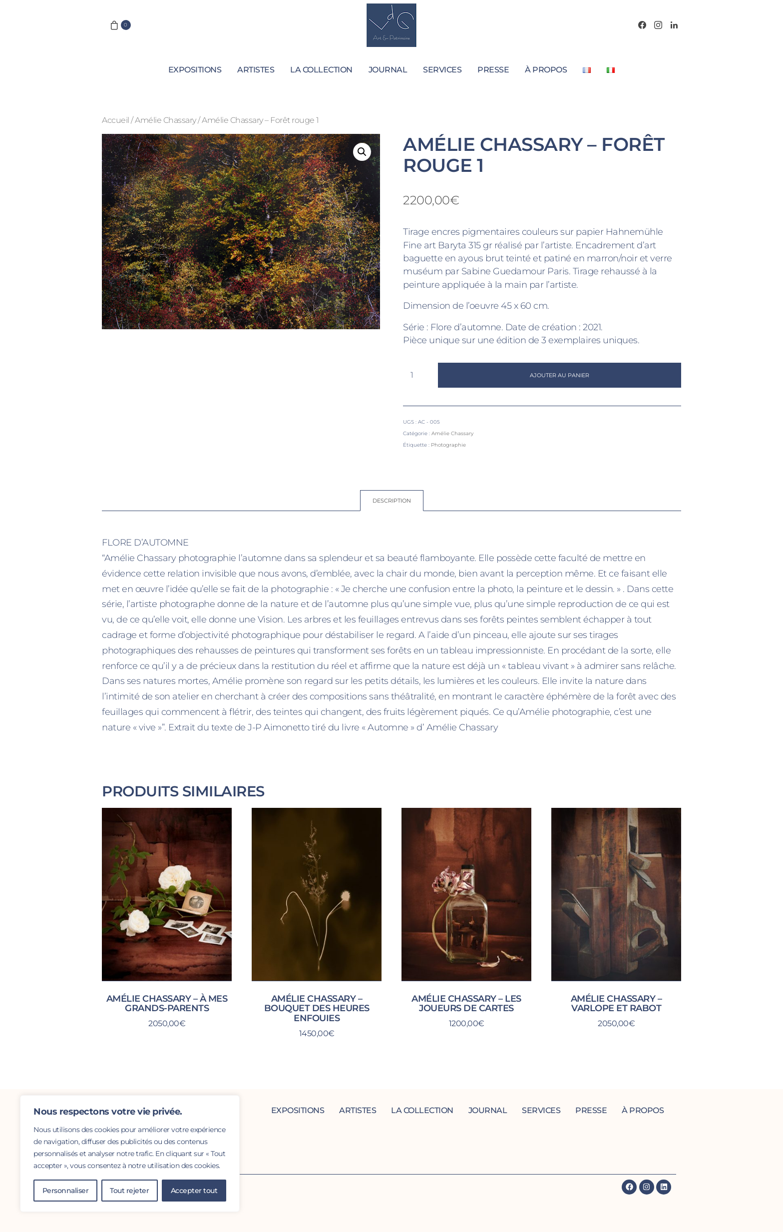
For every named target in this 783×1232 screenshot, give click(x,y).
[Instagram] (658, 25)
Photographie (448, 445)
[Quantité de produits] (415, 375)
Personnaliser (65, 1190)
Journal (388, 69)
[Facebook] (642, 25)
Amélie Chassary (165, 120)
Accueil (115, 120)
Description (392, 500)
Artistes (255, 69)
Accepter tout (194, 1190)
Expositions (195, 69)
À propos (546, 69)
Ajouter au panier (559, 375)
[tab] (391, 501)
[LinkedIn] (674, 25)
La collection (321, 69)
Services (442, 69)
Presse (493, 69)
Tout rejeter (129, 1190)
